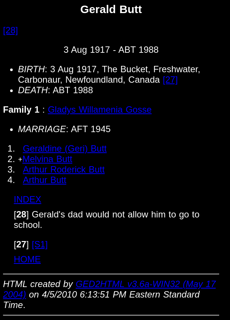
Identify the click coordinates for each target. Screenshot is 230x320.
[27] (170, 79)
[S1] (40, 244)
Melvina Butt (47, 159)
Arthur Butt (44, 180)
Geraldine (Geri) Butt (65, 148)
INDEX (27, 199)
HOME (27, 259)
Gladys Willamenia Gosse (100, 109)
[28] (10, 30)
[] (21, 214)
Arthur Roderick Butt (64, 169)
